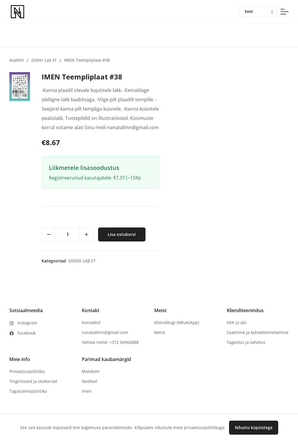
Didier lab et (43, 60)
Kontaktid (91, 322)
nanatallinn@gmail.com (105, 332)
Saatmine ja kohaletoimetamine (257, 332)
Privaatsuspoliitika (27, 371)
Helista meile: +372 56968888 (110, 342)
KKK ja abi (236, 322)
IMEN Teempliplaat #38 (87, 60)
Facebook (26, 333)
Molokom (91, 371)
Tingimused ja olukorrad (33, 381)
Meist (159, 332)
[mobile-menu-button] (285, 12)
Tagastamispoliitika (28, 391)
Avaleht (16, 60)
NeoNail (89, 381)
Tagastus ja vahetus (246, 342)
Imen (87, 391)
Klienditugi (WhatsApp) (176, 322)
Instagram (27, 323)
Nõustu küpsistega (253, 427)
